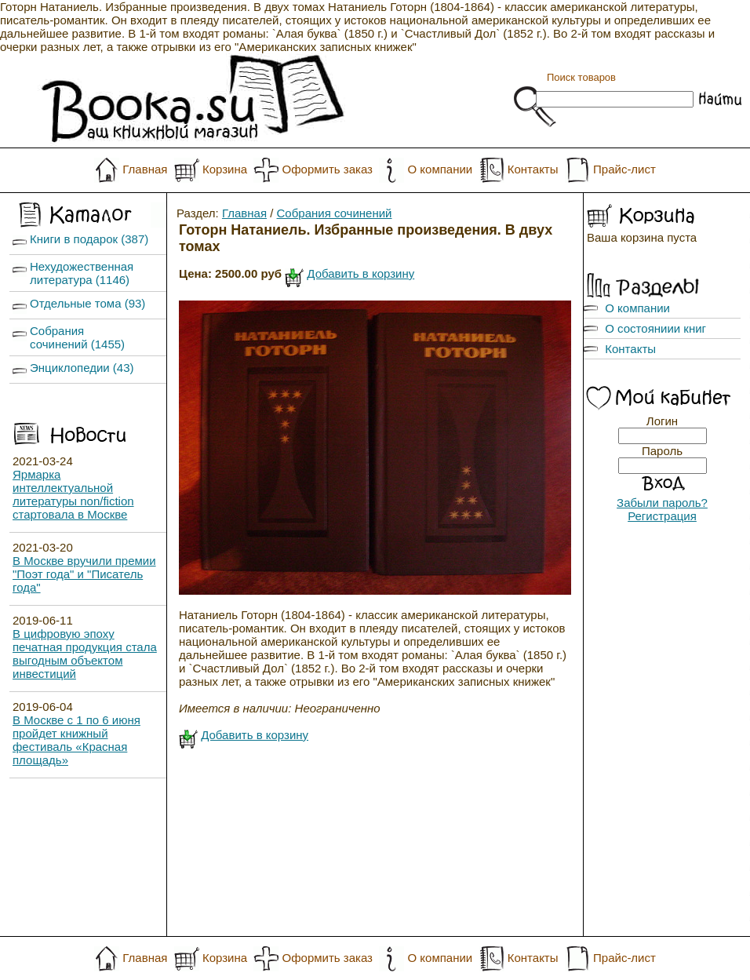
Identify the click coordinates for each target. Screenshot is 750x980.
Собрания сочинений (334, 213)
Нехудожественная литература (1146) (81, 273)
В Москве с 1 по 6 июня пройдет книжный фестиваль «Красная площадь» (76, 740)
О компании (439, 169)
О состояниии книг (655, 328)
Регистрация (662, 516)
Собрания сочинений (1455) (77, 337)
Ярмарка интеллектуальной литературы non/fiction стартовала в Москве (73, 494)
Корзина (224, 169)
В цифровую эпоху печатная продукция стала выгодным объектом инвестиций (85, 653)
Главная (144, 169)
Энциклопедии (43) (82, 367)
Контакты (533, 169)
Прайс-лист (624, 169)
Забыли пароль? (662, 502)
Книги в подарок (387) (89, 239)
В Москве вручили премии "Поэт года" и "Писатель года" (84, 574)
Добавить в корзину (360, 273)
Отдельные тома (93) (87, 303)
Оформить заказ (327, 169)
